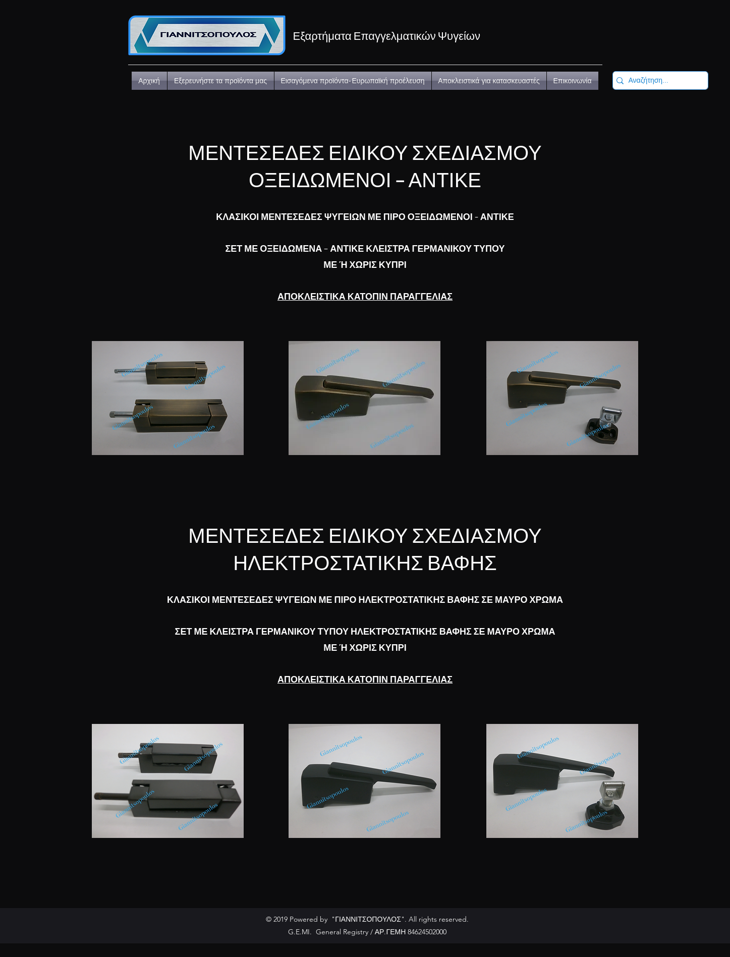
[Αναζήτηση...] (658, 81)
